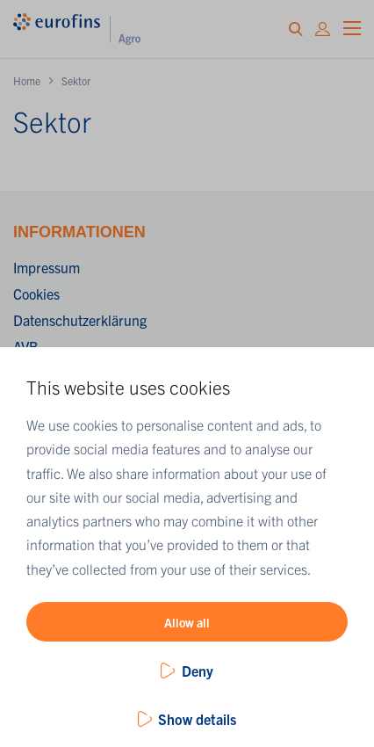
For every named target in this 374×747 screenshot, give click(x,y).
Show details (197, 719)
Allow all (187, 622)
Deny (197, 670)
